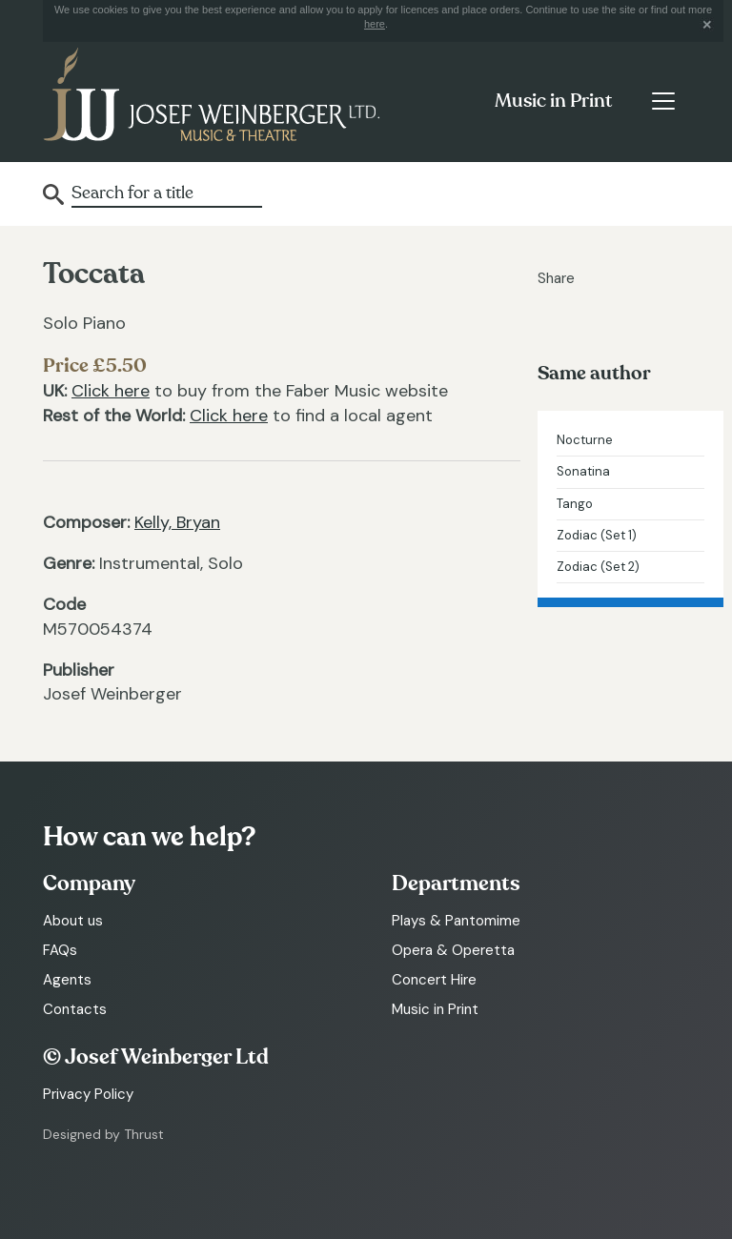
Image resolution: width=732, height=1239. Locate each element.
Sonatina (583, 471)
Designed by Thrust (103, 1134)
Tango (575, 504)
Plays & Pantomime (456, 920)
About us (73, 920)
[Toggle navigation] (662, 101)
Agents (67, 979)
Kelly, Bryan (177, 522)
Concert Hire (434, 979)
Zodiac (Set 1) (597, 535)
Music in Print (553, 101)
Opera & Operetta (453, 950)
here (374, 24)
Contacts (75, 1009)
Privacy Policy (88, 1094)
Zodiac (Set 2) (598, 567)
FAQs (60, 950)
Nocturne (585, 440)
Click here (110, 390)
